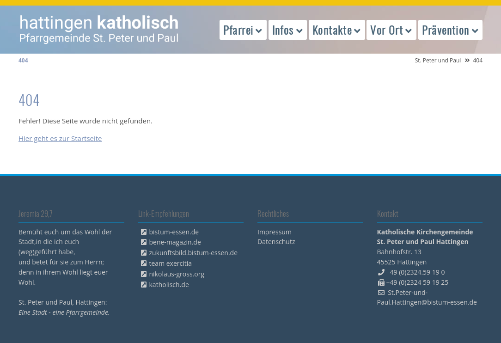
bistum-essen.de (174, 231)
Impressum (274, 231)
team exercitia (170, 263)
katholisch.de (169, 284)
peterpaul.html (99, 29)
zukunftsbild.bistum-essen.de (193, 252)
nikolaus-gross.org (177, 274)
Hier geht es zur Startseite (60, 138)
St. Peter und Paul (438, 60)
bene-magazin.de (175, 242)
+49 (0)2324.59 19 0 (415, 272)
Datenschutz (276, 241)
